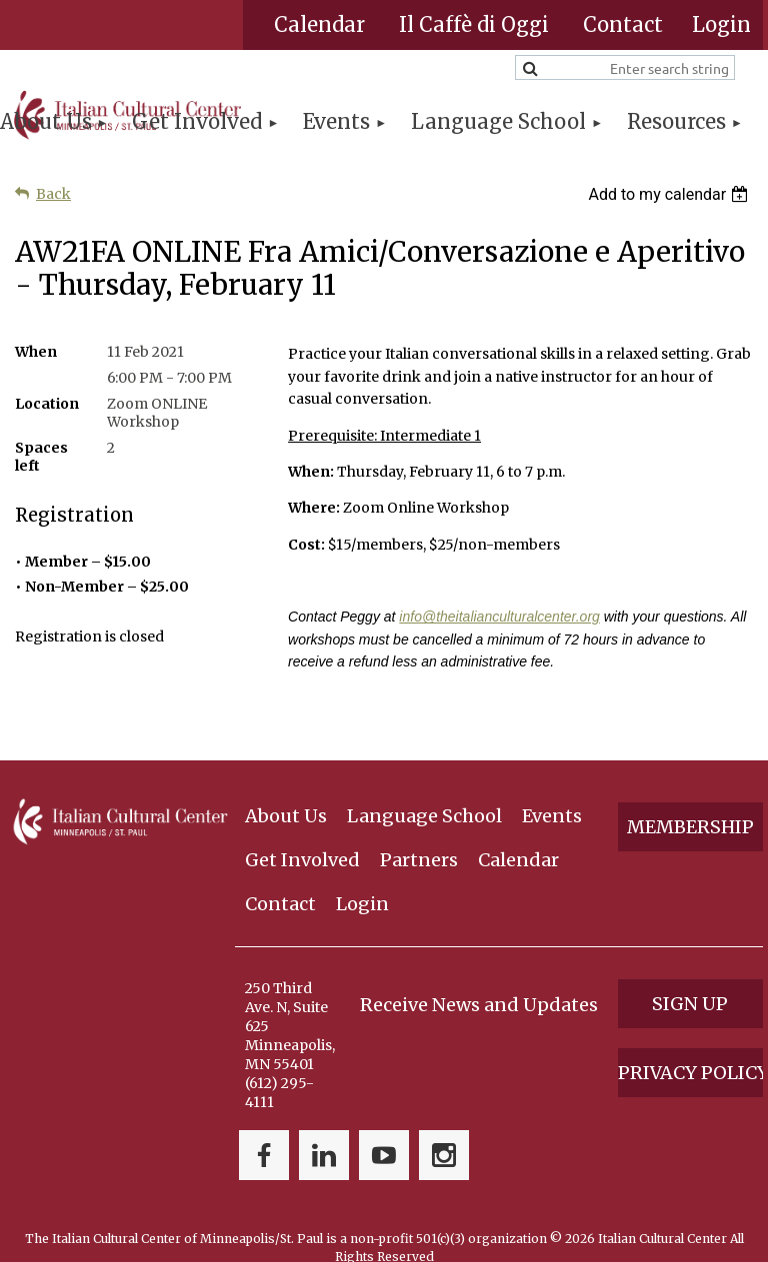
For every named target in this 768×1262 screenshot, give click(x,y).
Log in (721, 25)
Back (53, 194)
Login (362, 869)
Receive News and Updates (479, 970)
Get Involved (302, 825)
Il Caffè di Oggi (474, 24)
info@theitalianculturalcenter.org (499, 617)
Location (47, 404)
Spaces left (41, 457)
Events (552, 782)
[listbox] (670, 194)
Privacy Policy (690, 1038)
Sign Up (690, 969)
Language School (424, 782)
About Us (286, 782)
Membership (690, 793)
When (36, 352)
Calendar (319, 24)
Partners (419, 825)
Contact (623, 24)
